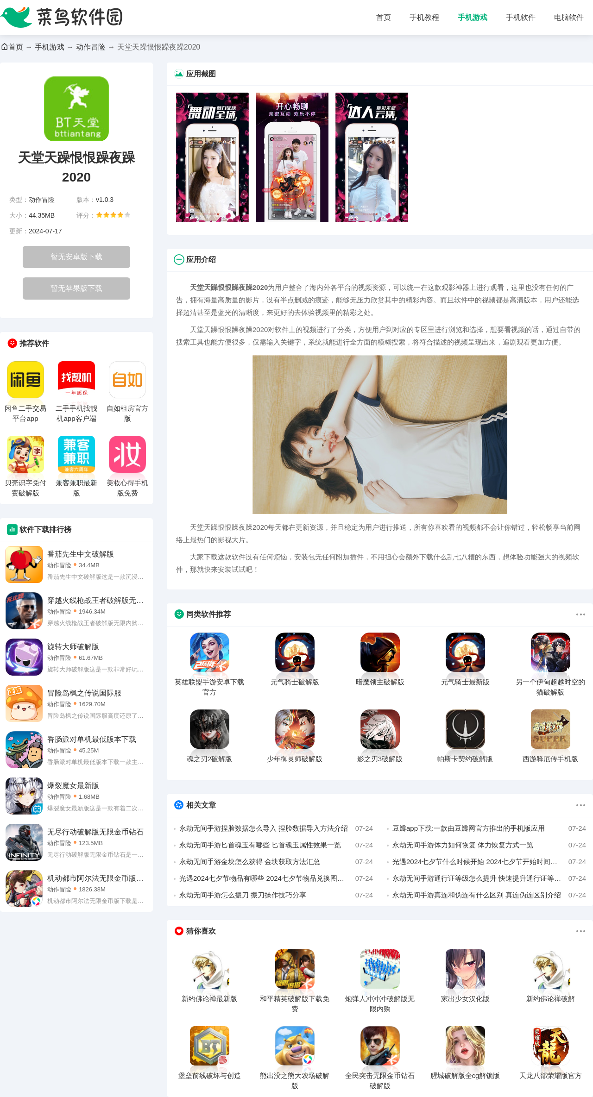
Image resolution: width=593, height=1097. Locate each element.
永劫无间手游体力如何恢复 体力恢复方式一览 (489, 845)
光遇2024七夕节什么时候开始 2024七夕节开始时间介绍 (489, 861)
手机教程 (424, 17)
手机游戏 (472, 17)
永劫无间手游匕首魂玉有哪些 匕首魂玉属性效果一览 (276, 845)
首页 (383, 17)
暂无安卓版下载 (76, 257)
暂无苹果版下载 (76, 288)
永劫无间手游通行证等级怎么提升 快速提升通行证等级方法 (489, 878)
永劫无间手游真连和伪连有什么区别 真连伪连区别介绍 (489, 895)
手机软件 (521, 17)
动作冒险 (91, 47)
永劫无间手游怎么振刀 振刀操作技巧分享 (276, 895)
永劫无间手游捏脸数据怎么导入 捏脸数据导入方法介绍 (276, 828)
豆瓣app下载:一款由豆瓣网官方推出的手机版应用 (489, 828)
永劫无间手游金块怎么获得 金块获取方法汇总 (276, 861)
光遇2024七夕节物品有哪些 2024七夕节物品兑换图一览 (276, 878)
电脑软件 (569, 17)
